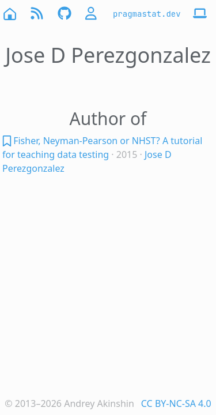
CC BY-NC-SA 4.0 (176, 403)
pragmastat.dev (147, 14)
